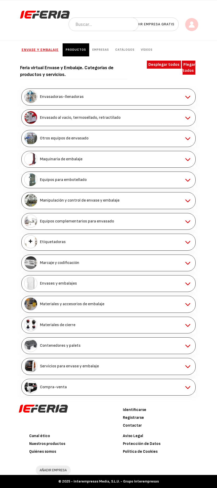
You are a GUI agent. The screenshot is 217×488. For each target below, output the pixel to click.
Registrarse (133, 417)
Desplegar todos (163, 64)
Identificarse (134, 409)
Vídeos (147, 50)
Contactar (132, 425)
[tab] (108, 97)
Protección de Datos (141, 443)
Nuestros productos (47, 443)
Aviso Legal (133, 435)
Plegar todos (189, 67)
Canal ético (39, 435)
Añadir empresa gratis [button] (152, 24)
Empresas (100, 50)
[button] (108, 97)
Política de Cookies (140, 451)
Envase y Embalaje (40, 50)
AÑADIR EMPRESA (53, 470)
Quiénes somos (42, 451)
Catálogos (125, 50)
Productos (76, 50)
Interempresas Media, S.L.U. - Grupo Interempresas (116, 481)
